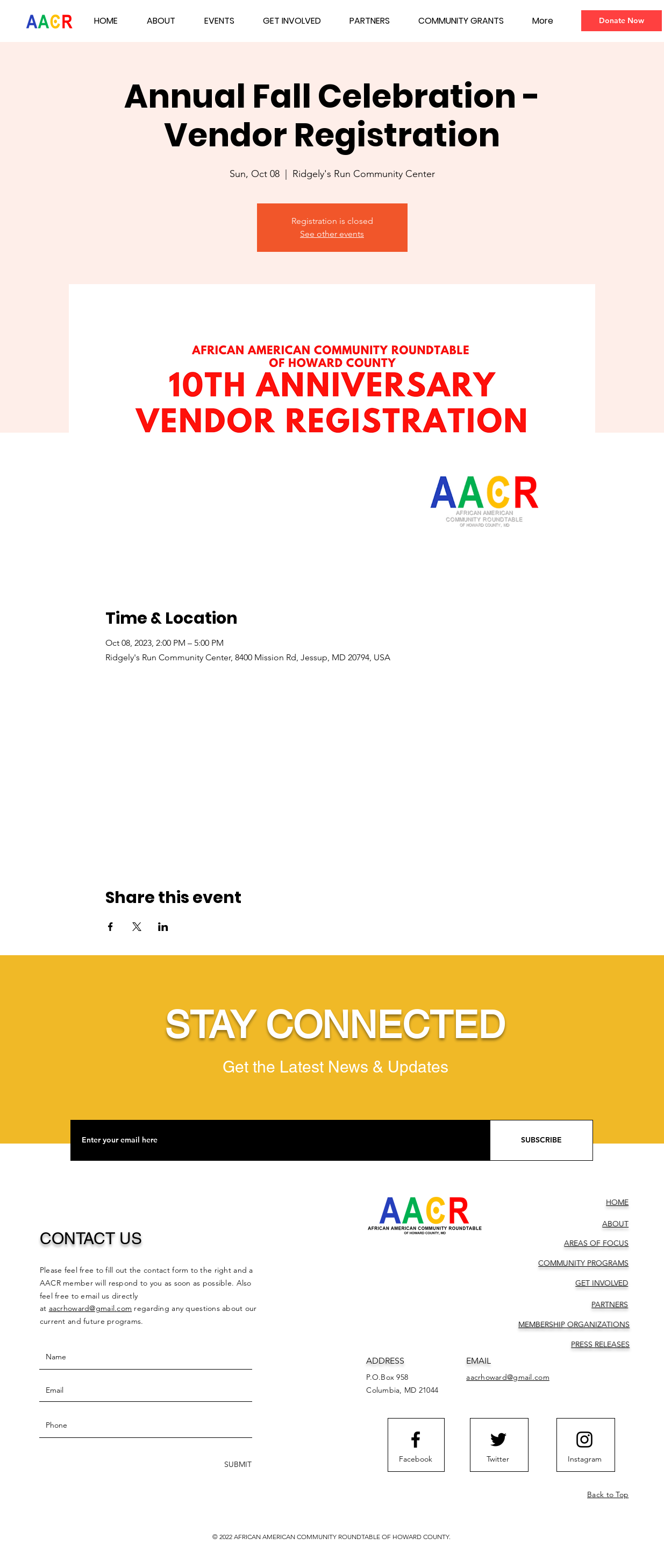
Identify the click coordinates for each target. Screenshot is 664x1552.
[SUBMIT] (237, 1464)
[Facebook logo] (415, 1439)
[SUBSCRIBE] (541, 1140)
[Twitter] (498, 1459)
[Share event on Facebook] (110, 926)
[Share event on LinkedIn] (163, 926)
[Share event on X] (137, 926)
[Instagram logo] (584, 1439)
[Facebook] (416, 1459)
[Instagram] (584, 1459)
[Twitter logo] (498, 1439)
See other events (332, 234)
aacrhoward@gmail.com (90, 1308)
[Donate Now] (621, 20)
